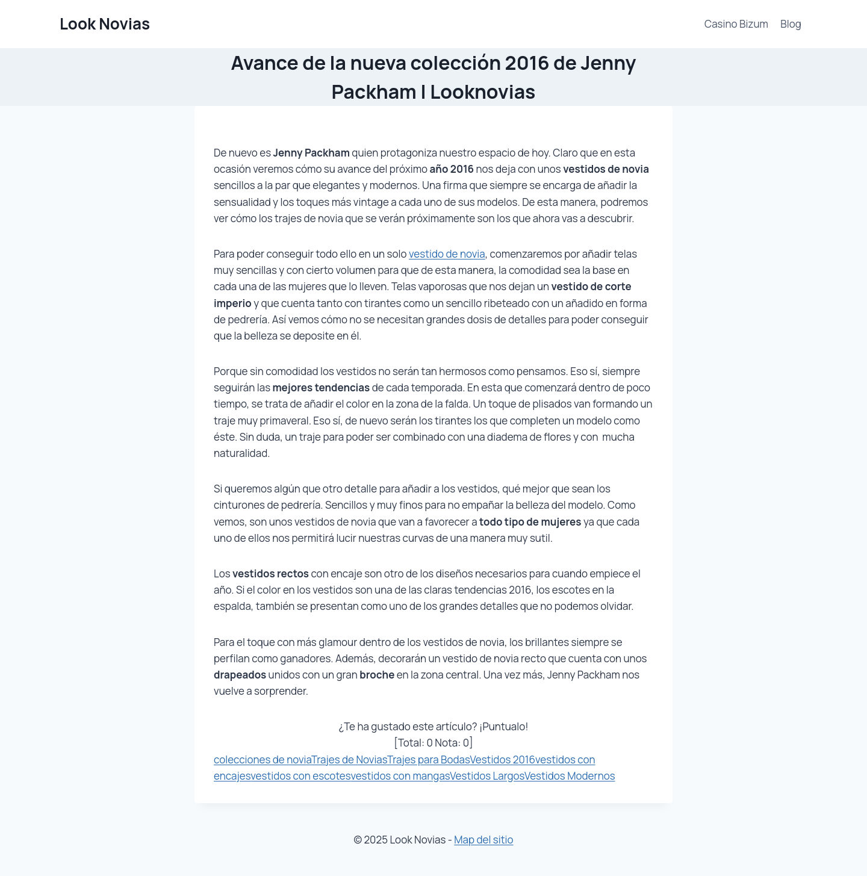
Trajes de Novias (349, 759)
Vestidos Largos (487, 776)
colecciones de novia (262, 759)
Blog (790, 24)
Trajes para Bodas (428, 759)
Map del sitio (483, 839)
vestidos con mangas (400, 776)
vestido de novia (447, 254)
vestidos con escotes (300, 776)
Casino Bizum (736, 24)
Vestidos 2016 (502, 759)
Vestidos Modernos (569, 776)
